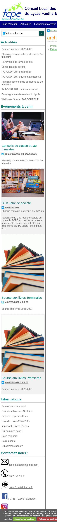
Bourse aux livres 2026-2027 (17, 49)
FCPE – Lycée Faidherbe (22, 498)
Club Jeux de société (16, 203)
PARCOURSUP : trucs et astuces (20, 89)
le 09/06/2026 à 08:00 (16, 382)
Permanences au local (14, 406)
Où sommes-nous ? (12, 446)
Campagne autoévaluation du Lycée (21, 94)
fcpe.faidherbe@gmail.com (23, 465)
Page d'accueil (9, 24)
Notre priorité (9, 441)
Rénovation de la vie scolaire (17, 62)
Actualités (26, 24)
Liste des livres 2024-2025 (16, 421)
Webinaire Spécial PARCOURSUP (20, 99)
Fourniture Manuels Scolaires (17, 411)
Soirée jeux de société (13, 67)
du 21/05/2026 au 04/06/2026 (21, 154)
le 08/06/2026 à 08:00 (16, 302)
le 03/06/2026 (12, 207)
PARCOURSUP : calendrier (16, 72)
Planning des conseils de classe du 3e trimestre (22, 55)
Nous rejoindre (9, 436)
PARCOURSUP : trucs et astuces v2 (21, 76)
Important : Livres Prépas (15, 426)
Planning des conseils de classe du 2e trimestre (22, 83)
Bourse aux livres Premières (21, 378)
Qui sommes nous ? (12, 431)
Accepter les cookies (24, 519)
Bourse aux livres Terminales (22, 297)
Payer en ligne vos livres (15, 416)
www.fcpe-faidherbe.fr (21, 487)
